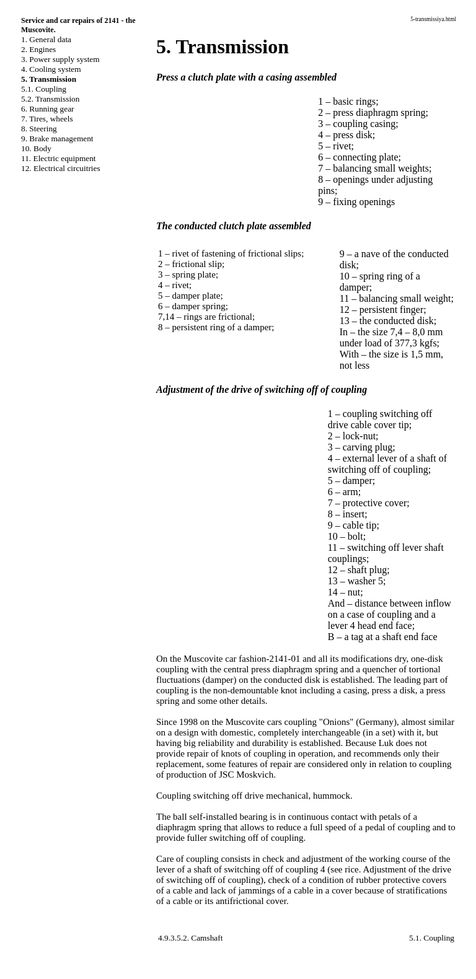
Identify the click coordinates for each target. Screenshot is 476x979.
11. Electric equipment (58, 158)
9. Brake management (57, 138)
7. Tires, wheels (47, 118)
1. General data (46, 39)
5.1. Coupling (43, 89)
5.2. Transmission (50, 98)
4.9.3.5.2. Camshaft (190, 937)
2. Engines (38, 49)
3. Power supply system (60, 59)
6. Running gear (47, 108)
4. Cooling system (51, 69)
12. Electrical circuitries (60, 168)
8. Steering (39, 128)
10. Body (36, 148)
